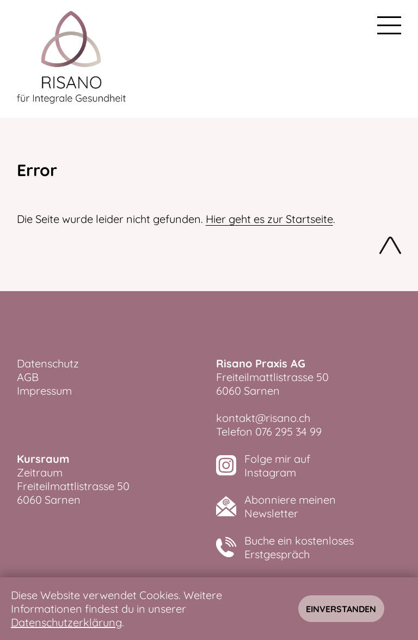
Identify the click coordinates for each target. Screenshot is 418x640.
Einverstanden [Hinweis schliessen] (341, 608)
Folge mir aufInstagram (277, 465)
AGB (28, 377)
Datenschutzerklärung (66, 622)
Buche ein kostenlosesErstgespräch (299, 547)
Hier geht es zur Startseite (269, 219)
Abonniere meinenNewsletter (290, 506)
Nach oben (390, 247)
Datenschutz (48, 363)
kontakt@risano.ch (263, 418)
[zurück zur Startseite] (71, 59)
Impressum (44, 390)
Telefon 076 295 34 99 (269, 431)
